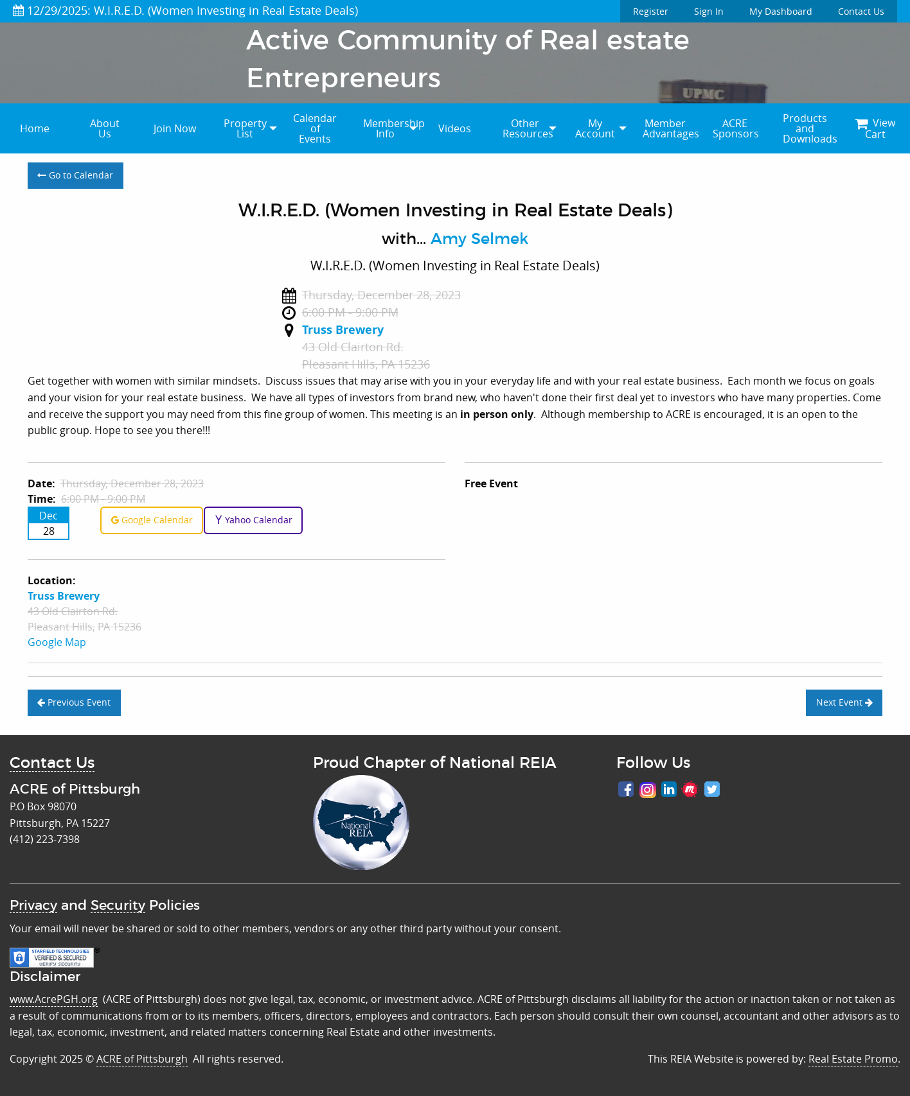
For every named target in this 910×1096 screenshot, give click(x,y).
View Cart (875, 128)
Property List (245, 128)
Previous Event (74, 702)
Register (650, 11)
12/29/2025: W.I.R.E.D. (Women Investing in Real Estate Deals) (185, 10)
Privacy (33, 905)
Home (34, 128)
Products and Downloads (810, 128)
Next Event (844, 702)
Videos (454, 128)
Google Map (57, 642)
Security (118, 905)
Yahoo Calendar (253, 520)
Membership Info (391, 128)
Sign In (709, 11)
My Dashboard (780, 11)
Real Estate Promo (853, 1059)
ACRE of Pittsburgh (142, 1059)
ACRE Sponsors (736, 128)
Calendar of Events (315, 128)
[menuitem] (35, 128)
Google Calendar (152, 520)
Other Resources (528, 128)
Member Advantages (671, 128)
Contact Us (861, 11)
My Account (595, 128)
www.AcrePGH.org (54, 999)
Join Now (175, 128)
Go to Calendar (75, 175)
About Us (105, 128)
